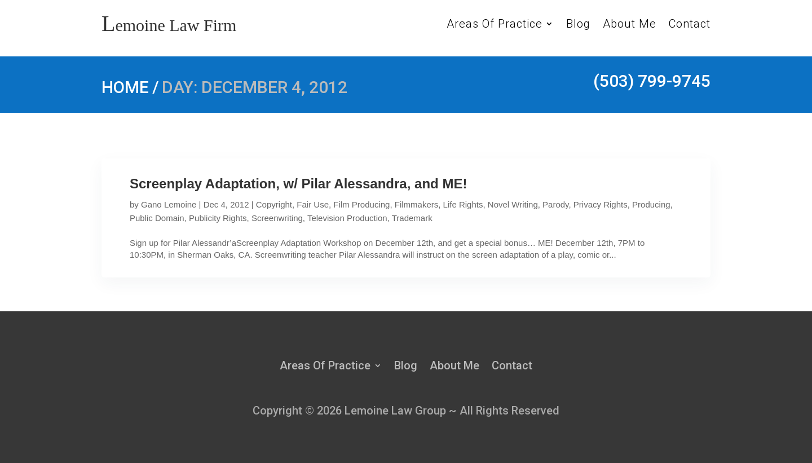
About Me (629, 25)
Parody (555, 204)
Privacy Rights (600, 204)
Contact (689, 25)
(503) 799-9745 (651, 81)
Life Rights (463, 204)
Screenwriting (277, 218)
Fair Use (313, 204)
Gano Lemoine (168, 204)
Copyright (274, 204)
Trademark (412, 218)
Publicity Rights (218, 218)
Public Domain (157, 218)
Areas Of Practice (494, 25)
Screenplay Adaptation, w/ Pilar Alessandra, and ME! (298, 183)
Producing (651, 204)
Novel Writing (513, 204)
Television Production (347, 218)
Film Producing (361, 204)
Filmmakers (417, 204)
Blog (578, 25)
